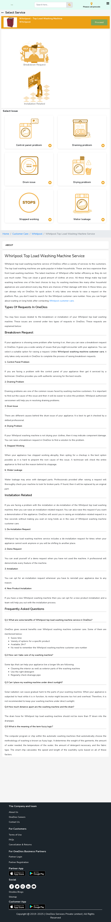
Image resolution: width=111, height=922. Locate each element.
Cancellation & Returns (20, 844)
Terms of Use (15, 834)
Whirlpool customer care (61, 300)
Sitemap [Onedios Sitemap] (13, 897)
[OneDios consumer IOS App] (18, 906)
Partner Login (15, 856)
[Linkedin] (28, 886)
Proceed (99, 22)
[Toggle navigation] (108, 3)
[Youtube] (34, 886)
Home (5, 234)
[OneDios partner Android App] (37, 873)
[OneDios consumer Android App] (37, 906)
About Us (13, 812)
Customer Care (20, 234)
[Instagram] (23, 886)
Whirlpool (37, 234)
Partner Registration (19, 862)
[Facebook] (11, 886)
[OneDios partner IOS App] (18, 873)
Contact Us (14, 822)
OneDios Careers (17, 817)
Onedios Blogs (16, 892)
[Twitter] (17, 886)
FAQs (11, 839)
